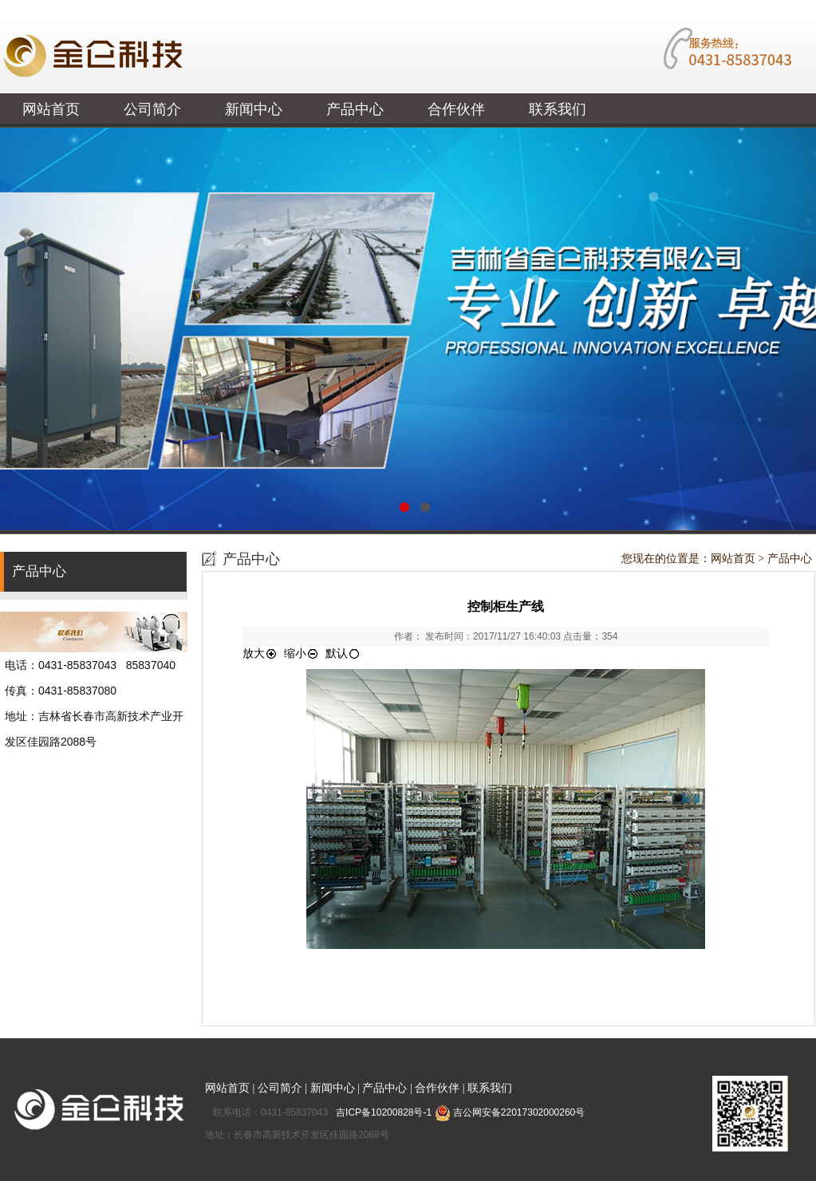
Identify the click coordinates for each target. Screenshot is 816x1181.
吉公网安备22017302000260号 (510, 1112)
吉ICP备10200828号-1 (385, 1112)
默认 (343, 653)
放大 (260, 653)
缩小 (301, 653)
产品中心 (355, 109)
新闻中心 (253, 109)
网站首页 (51, 109)
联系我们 (557, 109)
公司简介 (152, 109)
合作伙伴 (456, 109)
